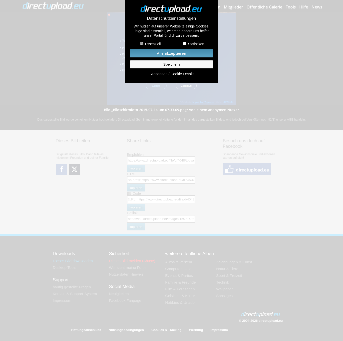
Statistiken (196, 44)
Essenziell (153, 44)
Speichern (171, 64)
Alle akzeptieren (171, 53)
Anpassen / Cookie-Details (172, 74)
